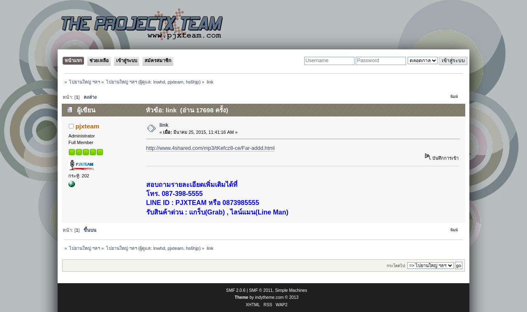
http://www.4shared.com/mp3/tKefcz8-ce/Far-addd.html (210, 148)
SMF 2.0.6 (235, 290)
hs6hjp (192, 81)
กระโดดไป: (396, 265)
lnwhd (159, 81)
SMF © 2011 (261, 290)
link (163, 125)
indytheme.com (269, 297)
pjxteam (175, 81)
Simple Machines (291, 290)
